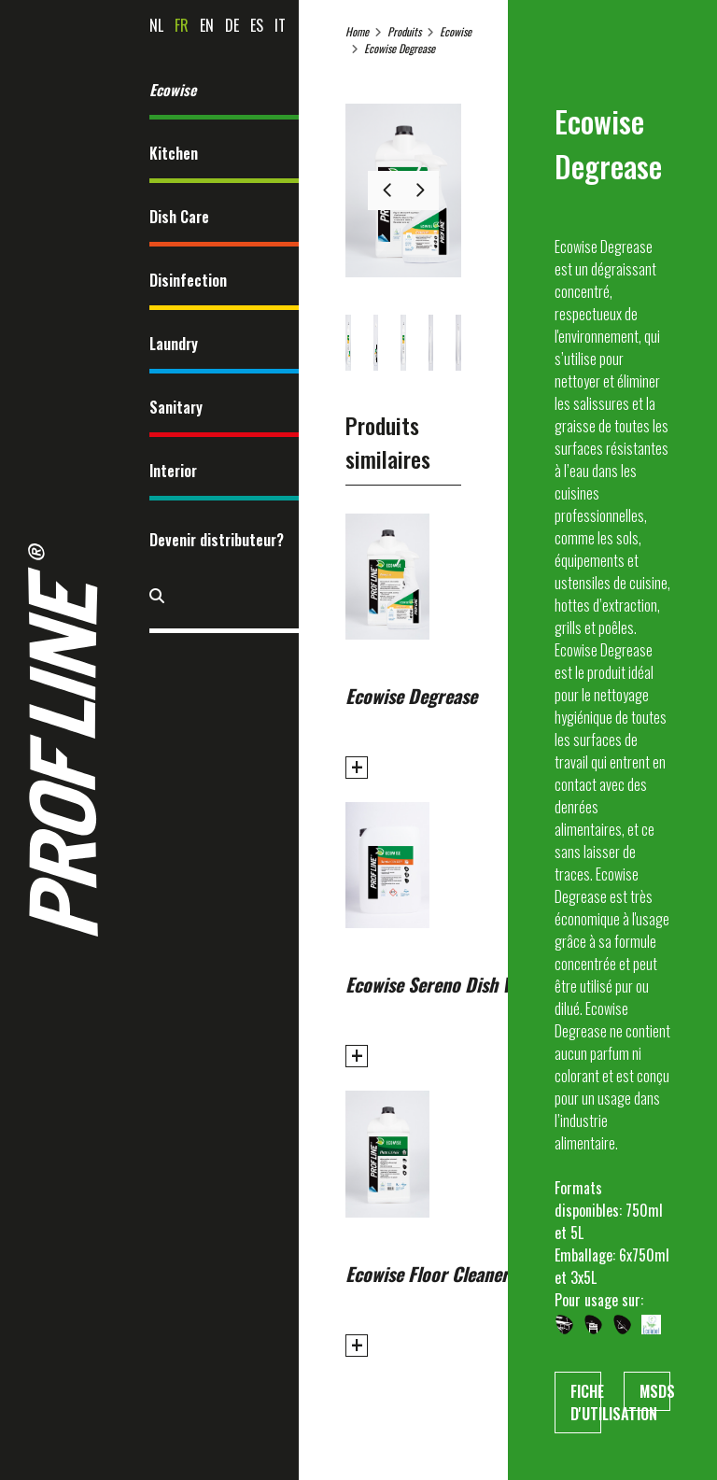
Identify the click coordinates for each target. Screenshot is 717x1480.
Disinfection (188, 280)
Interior (173, 470)
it (280, 25)
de (232, 25)
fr (182, 25)
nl (156, 25)
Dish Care (179, 216)
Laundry (173, 343)
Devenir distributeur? (216, 540)
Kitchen (173, 153)
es (256, 25)
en (207, 25)
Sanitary (176, 407)
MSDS (655, 1391)
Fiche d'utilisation (585, 1402)
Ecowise (172, 89)
